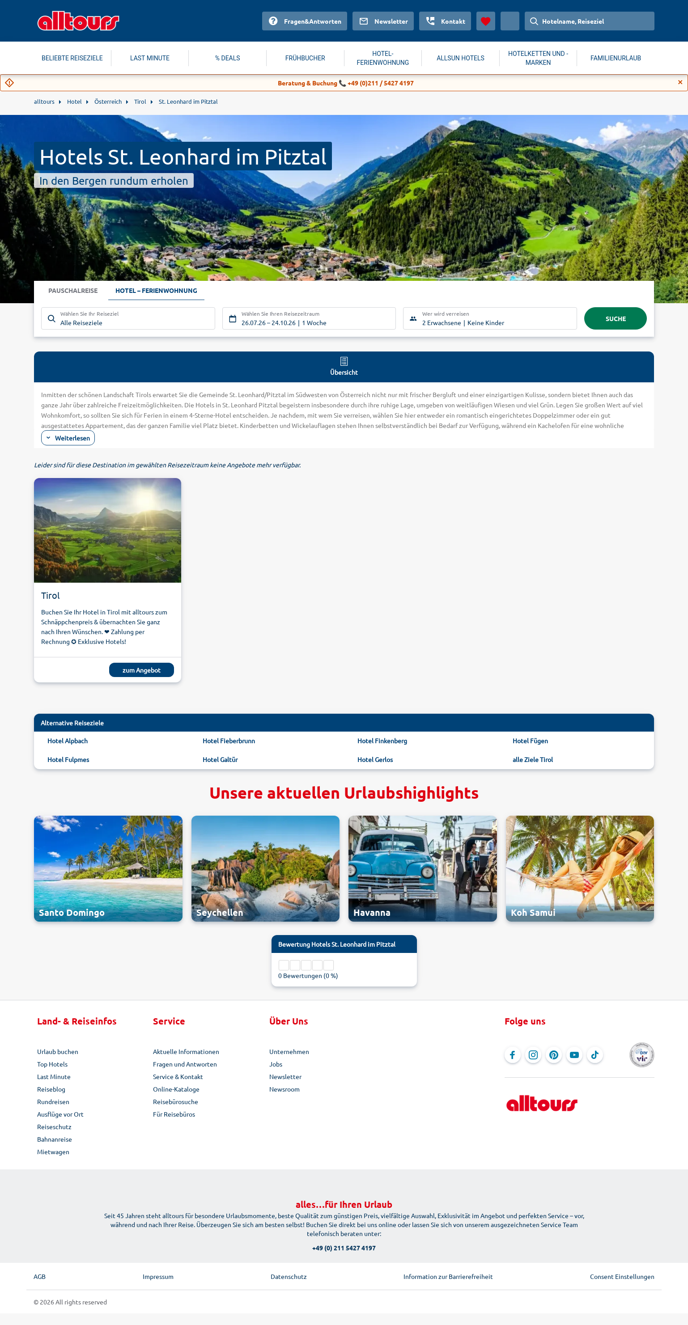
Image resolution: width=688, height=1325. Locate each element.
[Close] (680, 82)
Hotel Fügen (530, 741)
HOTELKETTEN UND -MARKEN (538, 58)
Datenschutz (289, 1276)
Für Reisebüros (174, 1114)
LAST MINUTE (150, 58)
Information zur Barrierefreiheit (448, 1276)
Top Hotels (52, 1064)
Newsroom (284, 1089)
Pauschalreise (73, 291)
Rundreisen (53, 1101)
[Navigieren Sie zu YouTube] (574, 1055)
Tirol (50, 595)
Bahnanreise (54, 1139)
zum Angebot (142, 670)
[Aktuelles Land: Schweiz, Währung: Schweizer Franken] (510, 21)
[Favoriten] (485, 21)
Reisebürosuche (175, 1101)
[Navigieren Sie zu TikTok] (595, 1055)
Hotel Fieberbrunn (229, 741)
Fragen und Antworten (185, 1064)
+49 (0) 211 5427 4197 (344, 1248)
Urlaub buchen (57, 1051)
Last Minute (54, 1076)
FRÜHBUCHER (305, 58)
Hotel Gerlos (375, 759)
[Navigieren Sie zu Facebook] (513, 1055)
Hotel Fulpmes (68, 759)
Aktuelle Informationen (186, 1051)
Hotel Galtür (220, 759)
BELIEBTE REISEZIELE (72, 58)
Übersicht (344, 366)
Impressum (158, 1276)
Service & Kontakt (178, 1076)
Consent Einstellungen (622, 1276)
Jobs (275, 1064)
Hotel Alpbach (67, 741)
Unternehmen (289, 1051)
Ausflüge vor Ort (60, 1114)
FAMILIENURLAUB (615, 58)
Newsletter (285, 1076)
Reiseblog (51, 1089)
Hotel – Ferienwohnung (156, 291)
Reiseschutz (54, 1126)
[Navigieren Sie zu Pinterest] (554, 1055)
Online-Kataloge (176, 1089)
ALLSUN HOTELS (460, 58)
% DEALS (227, 58)
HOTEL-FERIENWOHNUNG (383, 58)
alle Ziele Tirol (533, 759)
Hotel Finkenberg (382, 741)
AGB (40, 1276)
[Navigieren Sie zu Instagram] (533, 1055)
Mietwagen (53, 1151)
